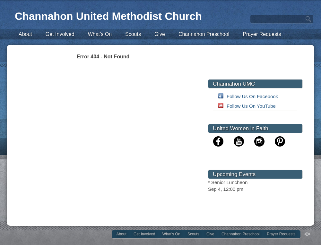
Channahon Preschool (203, 34)
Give (159, 34)
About (25, 34)
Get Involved (60, 34)
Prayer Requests (262, 34)
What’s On (100, 34)
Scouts (133, 34)
